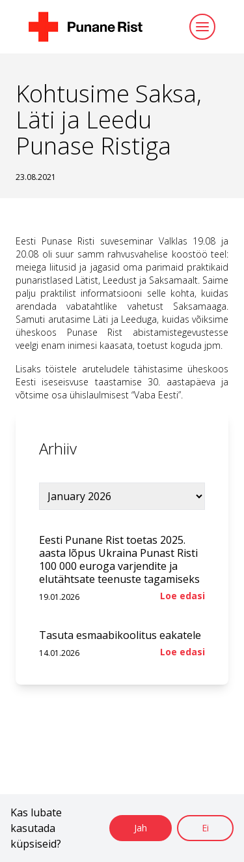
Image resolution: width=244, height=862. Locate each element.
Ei (205, 828)
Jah (140, 828)
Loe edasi (182, 595)
